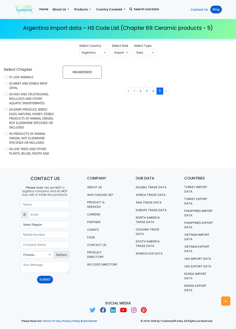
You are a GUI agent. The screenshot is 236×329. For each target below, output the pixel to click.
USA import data (197, 259)
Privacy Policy (71, 321)
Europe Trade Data (151, 210)
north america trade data (148, 219)
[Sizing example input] (45, 204)
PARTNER (93, 222)
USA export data (197, 266)
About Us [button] (59, 9)
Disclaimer (90, 321)
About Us (94, 187)
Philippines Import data (198, 213)
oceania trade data (147, 231)
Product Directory (95, 254)
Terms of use (51, 321)
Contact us (96, 245)
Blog (216, 9)
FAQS (91, 237)
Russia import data (195, 276)
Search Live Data (144, 9)
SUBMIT (45, 279)
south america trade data (148, 243)
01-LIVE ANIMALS (21, 77)
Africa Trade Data (151, 195)
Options (61, 255)
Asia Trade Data (149, 202)
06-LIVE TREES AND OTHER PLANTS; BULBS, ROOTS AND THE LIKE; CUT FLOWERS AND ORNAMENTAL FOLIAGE (29, 155)
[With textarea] (45, 267)
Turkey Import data (195, 189)
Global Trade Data (151, 187)
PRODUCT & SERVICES (96, 204)
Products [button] (81, 9)
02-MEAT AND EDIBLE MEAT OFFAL (28, 85)
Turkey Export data (196, 201)
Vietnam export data (197, 248)
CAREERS (93, 214)
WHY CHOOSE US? (100, 195)
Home (43, 9)
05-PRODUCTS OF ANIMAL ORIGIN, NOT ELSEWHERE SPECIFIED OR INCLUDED (27, 138)
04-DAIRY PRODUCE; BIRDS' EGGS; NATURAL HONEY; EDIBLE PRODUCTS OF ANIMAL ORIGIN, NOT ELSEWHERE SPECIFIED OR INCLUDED (31, 118)
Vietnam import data (196, 237)
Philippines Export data (198, 225)
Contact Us (199, 9)
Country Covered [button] (109, 9)
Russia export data (195, 288)
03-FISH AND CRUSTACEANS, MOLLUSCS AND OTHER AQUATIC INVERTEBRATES (29, 98)
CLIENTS (93, 230)
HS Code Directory (102, 264)
